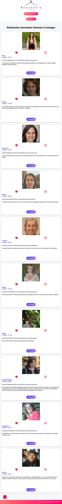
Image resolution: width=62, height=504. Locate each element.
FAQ (39, 502)
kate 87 (4, 102)
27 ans (10, 57)
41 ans (10, 103)
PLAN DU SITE (50, 502)
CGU (43, 502)
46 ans (10, 381)
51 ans (10, 335)
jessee (4, 287)
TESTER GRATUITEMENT (31, 13)
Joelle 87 (4, 241)
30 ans (10, 150)
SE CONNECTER (31, 19)
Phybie (4, 194)
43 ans (10, 474)
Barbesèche (5, 426)
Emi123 (4, 472)
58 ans (10, 196)
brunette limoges (7, 380)
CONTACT (58, 502)
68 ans (10, 242)
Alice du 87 (5, 148)
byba (3, 55)
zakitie (4, 333)
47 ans (10, 289)
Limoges (4, 57)
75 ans (10, 427)
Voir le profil (31, 73)
